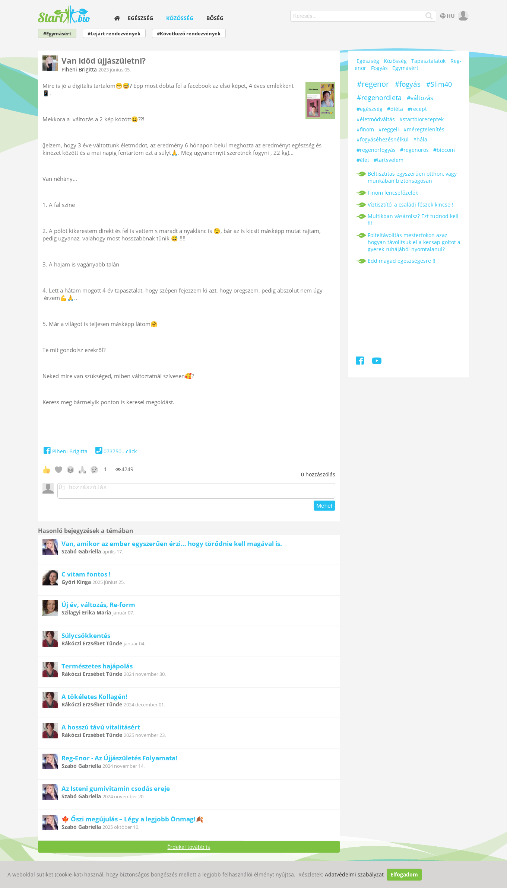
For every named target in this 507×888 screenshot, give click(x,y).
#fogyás (408, 84)
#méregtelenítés (423, 129)
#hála (420, 139)
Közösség (179, 18)
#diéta (395, 108)
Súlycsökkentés (85, 637)
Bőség (215, 18)
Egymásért (405, 67)
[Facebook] (360, 361)
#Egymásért (57, 34)
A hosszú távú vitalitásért (100, 729)
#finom (365, 129)
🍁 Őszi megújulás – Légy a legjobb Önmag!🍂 (132, 821)
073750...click (115, 451)
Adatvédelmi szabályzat (354, 874)
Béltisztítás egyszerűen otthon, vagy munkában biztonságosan (412, 177)
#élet (363, 159)
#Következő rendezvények (189, 34)
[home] (117, 18)
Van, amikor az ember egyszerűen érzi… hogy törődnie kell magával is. (171, 546)
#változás (420, 98)
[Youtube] (377, 361)
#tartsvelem (388, 159)
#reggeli (388, 129)
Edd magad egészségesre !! (401, 260)
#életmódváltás (376, 119)
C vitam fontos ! (86, 576)
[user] (462, 16)
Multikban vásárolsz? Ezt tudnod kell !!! (413, 220)
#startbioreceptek (421, 119)
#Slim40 (439, 84)
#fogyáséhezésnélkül (383, 139)
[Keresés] (429, 16)
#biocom (444, 149)
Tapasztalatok (428, 60)
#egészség (370, 108)
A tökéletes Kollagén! (94, 698)
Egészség (140, 18)
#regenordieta (379, 97)
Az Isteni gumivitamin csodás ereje (115, 790)
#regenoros (414, 149)
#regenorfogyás (376, 149)
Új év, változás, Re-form (98, 607)
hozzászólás (318, 474)
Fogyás (379, 67)
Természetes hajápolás (97, 668)
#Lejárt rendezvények (114, 34)
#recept (417, 108)
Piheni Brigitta (79, 69)
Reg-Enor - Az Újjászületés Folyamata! (119, 760)
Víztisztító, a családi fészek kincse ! (410, 204)
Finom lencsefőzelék (393, 192)
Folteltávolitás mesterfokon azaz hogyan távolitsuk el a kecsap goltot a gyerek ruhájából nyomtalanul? (414, 242)
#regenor (373, 84)
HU (447, 15)
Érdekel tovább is (188, 849)
